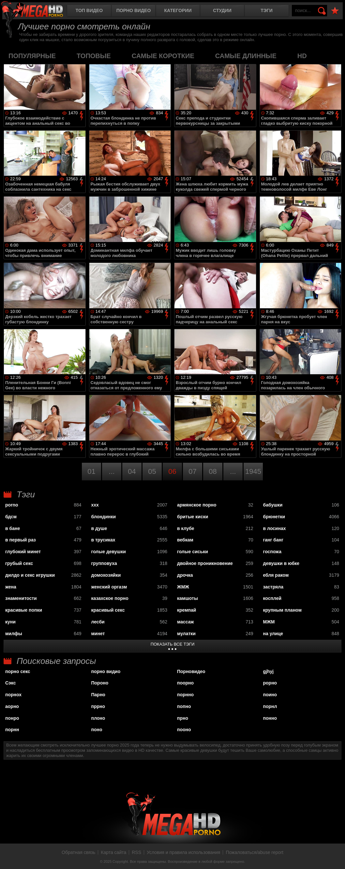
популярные (32, 55)
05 (152, 471)
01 (91, 471)
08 (213, 471)
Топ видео (89, 10)
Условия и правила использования (183, 852)
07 (192, 471)
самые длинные (246, 55)
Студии (222, 10)
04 (132, 471)
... (111, 471)
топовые (94, 55)
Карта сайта (113, 852)
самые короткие (163, 55)
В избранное (334, 11)
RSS (136, 852)
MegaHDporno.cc (37, 11)
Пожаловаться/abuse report (254, 852)
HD (302, 55)
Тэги (267, 10)
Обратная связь (78, 852)
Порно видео (133, 10)
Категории (178, 10)
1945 (253, 471)
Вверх (335, 857)
